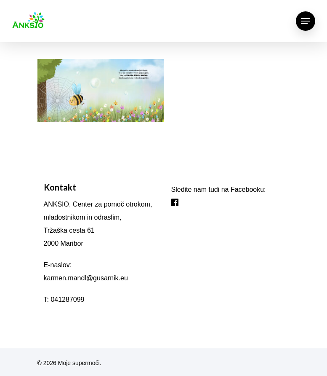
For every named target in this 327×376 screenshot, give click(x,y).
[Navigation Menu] (305, 21)
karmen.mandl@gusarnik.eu (86, 278)
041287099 (67, 299)
